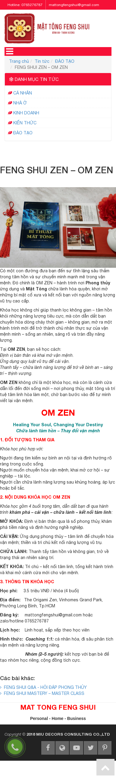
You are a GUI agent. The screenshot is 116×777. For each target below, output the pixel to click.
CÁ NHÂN (22, 93)
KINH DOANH (26, 112)
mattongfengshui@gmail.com (74, 5)
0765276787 (31, 5)
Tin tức (42, 61)
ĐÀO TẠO (64, 61)
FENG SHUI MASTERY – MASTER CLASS (42, 693)
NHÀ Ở (20, 103)
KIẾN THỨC (24, 122)
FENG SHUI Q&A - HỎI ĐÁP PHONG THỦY (43, 687)
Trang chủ (19, 61)
